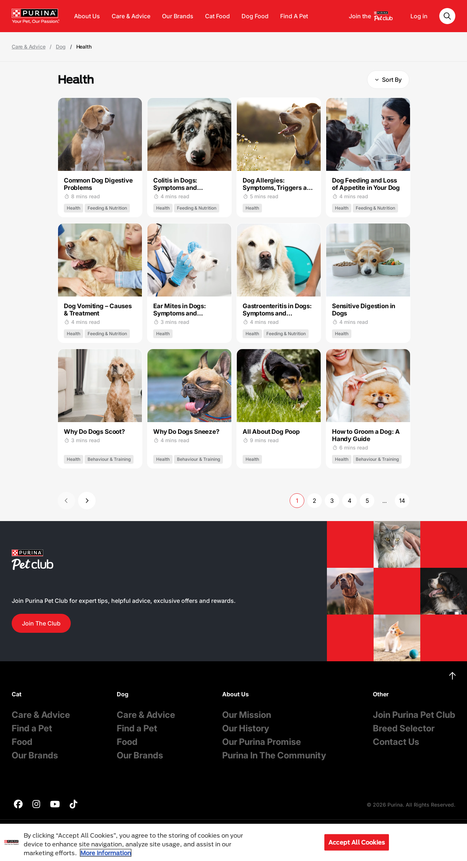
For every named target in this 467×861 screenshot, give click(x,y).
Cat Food (217, 16)
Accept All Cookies (356, 842)
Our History (245, 728)
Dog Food (255, 16)
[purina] (18, 804)
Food (22, 741)
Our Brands (177, 16)
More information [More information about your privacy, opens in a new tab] (105, 852)
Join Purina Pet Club (414, 714)
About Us (87, 16)
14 (402, 500)
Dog (60, 47)
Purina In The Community (274, 755)
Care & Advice (131, 16)
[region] (233, 842)
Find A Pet (294, 16)
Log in (419, 16)
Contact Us (396, 741)
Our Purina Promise (261, 741)
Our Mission (246, 714)
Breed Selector (404, 728)
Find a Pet (32, 728)
